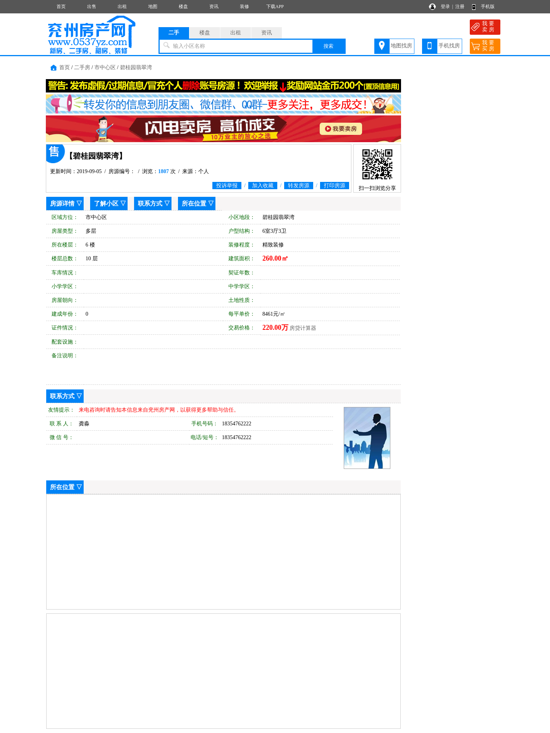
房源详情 (62, 203)
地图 (152, 6)
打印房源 (334, 185)
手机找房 (449, 46)
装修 (244, 6)
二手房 (82, 67)
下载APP (275, 6)
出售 (91, 6)
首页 (61, 6)
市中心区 (105, 67)
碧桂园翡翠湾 (136, 67)
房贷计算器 (303, 328)
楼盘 (183, 6)
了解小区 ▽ (110, 203)
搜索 (328, 46)
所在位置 (194, 203)
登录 (445, 6)
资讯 (213, 6)
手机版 (488, 6)
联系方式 (150, 203)
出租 (122, 6)
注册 (459, 6)
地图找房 (401, 46)
